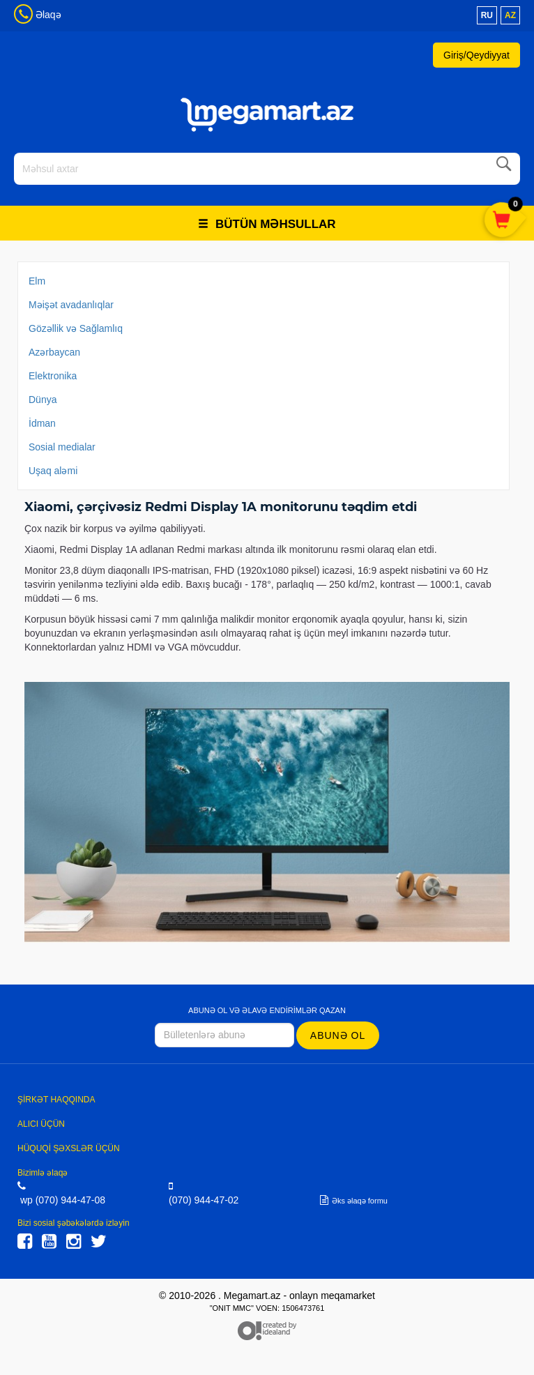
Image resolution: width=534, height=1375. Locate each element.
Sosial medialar (62, 447)
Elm (37, 281)
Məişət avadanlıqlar (71, 304)
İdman (42, 423)
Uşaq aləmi (53, 470)
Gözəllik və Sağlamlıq (76, 328)
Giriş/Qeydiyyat (476, 55)
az (510, 15)
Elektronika (53, 375)
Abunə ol (337, 1035)
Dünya (42, 399)
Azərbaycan (54, 352)
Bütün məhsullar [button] (266, 224)
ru (487, 15)
